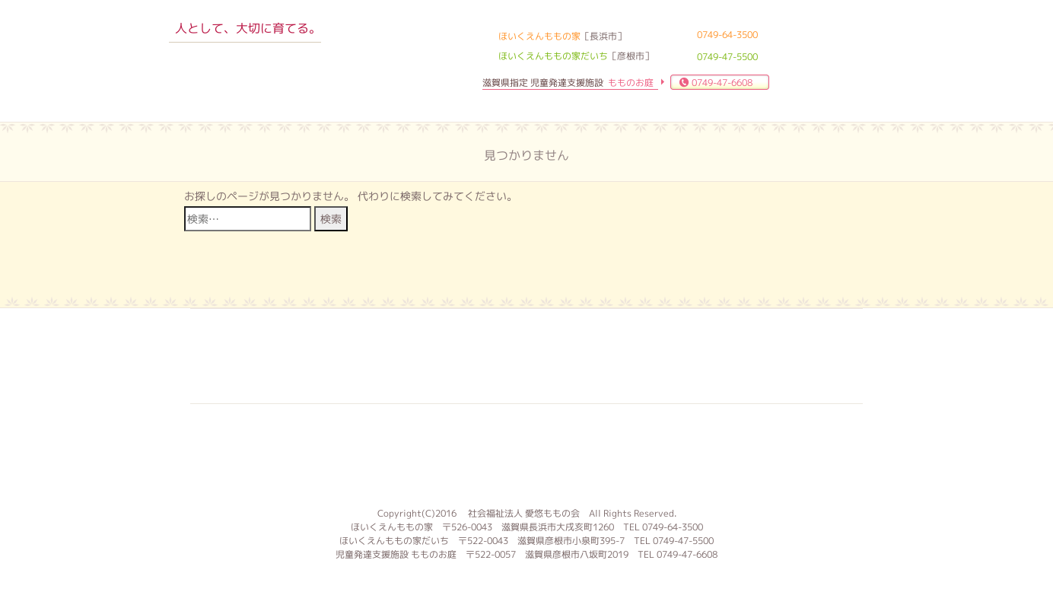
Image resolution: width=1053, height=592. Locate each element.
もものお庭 (526, 453)
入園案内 (334, 356)
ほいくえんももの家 (246, 72)
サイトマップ (813, 356)
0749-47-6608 (722, 82)
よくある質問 (526, 356)
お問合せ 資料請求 (621, 356)
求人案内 (430, 356)
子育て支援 (238, 356)
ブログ (717, 356)
